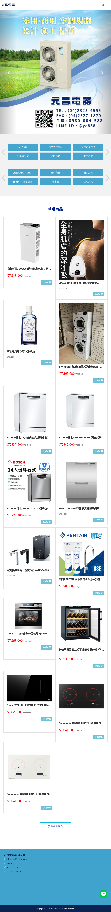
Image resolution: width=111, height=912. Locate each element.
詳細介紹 (47, 282)
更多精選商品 (55, 826)
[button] (8, 72)
